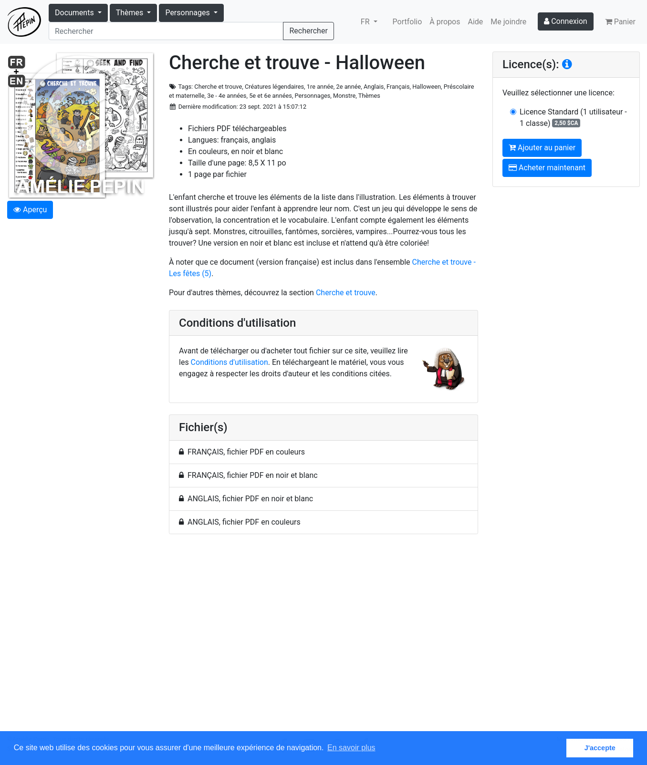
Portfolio (407, 21)
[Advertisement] (323, 638)
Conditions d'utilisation (229, 362)
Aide (475, 21)
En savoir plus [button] (351, 748)
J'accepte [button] (600, 748)
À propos (444, 21)
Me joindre (508, 21)
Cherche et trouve (346, 292)
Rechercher (308, 30)
